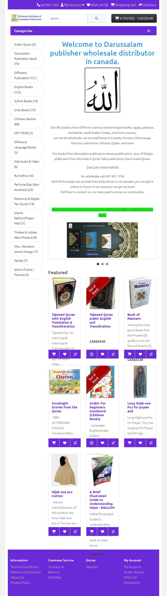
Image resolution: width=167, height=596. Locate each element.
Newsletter (132, 582)
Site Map (54, 577)
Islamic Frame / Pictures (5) (24, 272)
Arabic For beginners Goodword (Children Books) (98, 411)
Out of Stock (93, 289)
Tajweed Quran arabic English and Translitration (101, 320)
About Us (17, 577)
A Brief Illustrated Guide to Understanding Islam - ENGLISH (102, 500)
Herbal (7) (20, 260)
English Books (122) (23, 89)
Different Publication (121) (25, 75)
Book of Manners (134, 316)
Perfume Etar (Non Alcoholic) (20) (26, 187)
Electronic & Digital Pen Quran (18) (26, 201)
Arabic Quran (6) (25, 44)
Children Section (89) (25, 121)
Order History (134, 572)
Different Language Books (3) (25, 147)
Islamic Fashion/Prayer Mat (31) (24, 218)
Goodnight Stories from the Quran (64, 407)
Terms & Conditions (24, 566)
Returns (54, 572)
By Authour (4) (23, 175)
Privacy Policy (20, 582)
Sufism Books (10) (26, 101)
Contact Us (56, 566)
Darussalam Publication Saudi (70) (25, 58)
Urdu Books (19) (25, 110)
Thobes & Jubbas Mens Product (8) (25, 234)
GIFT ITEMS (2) (23, 133)
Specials (92, 566)
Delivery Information (25, 572)
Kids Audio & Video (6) (26, 164)
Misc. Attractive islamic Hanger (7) (26, 249)
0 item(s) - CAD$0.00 (134, 18)
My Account (132, 566)
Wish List (130, 577)
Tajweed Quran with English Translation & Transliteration (63, 320)
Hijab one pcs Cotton (62, 494)
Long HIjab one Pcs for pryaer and (139, 407)
